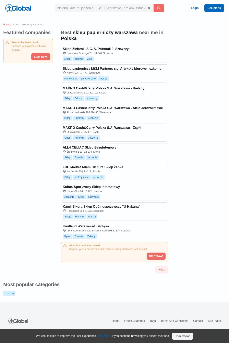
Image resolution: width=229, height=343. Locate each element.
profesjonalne (88, 78)
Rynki (67, 236)
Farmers (79, 216)
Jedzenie (93, 118)
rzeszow (9, 293)
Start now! (41, 57)
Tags (153, 321)
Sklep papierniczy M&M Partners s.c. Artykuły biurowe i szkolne (112, 68)
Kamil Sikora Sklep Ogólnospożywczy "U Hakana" (101, 206)
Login (195, 8)
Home (115, 321)
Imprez (103, 78)
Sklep (67, 59)
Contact (198, 321)
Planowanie (70, 78)
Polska (7, 24)
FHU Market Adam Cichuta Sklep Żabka (93, 167)
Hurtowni (79, 118)
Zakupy (78, 98)
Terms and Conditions (174, 321)
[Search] (159, 8)
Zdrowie (78, 59)
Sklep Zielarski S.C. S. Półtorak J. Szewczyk (97, 49)
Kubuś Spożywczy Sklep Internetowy (91, 187)
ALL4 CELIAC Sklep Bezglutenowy (89, 147)
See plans (214, 8)
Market (92, 216)
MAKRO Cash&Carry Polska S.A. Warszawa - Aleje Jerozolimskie (113, 108)
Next (161, 269)
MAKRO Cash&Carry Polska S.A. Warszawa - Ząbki (102, 128)
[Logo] (18, 8)
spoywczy (92, 98)
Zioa (89, 59)
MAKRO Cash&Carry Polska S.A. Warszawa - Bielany (103, 88)
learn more (103, 336)
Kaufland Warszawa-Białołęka (86, 226)
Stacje (67, 216)
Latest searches (134, 321)
